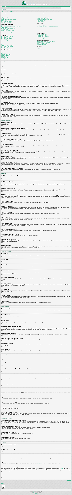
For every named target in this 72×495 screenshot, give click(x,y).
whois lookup (61, 468)
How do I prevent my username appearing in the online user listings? (11, 26)
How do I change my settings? (5, 25)
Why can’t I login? (3, 18)
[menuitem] (67, 6)
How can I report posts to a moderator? (6, 44)
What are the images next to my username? (7, 30)
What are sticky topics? (4, 56)
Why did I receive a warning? (5, 43)
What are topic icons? (4, 58)
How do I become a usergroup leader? (42, 18)
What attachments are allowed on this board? (43, 47)
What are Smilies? (3, 52)
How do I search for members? (41, 37)
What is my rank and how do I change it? (7, 32)
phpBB (20, 146)
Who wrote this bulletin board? (41, 52)
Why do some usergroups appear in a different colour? (44, 19)
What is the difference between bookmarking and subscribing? (46, 41)
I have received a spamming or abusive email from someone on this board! (47, 26)
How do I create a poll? (4, 39)
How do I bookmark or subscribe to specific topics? (44, 42)
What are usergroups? (40, 16)
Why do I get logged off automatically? (6, 21)
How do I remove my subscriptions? (42, 44)
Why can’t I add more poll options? (6, 40)
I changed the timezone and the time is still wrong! (8, 28)
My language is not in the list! (5, 29)
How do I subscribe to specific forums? (42, 43)
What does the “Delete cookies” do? (6, 22)
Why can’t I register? (4, 16)
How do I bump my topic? (4, 47)
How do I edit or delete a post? (5, 37)
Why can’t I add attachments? (5, 42)
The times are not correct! (4, 27)
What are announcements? (5, 55)
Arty (33, 492)
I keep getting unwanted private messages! (43, 25)
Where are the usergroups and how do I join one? (44, 17)
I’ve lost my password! (4, 20)
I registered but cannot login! (5, 17)
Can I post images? (4, 53)
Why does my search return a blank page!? (43, 36)
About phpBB (63, 458)
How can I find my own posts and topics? (42, 38)
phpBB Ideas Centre (40, 463)
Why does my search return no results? (42, 35)
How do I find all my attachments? (41, 48)
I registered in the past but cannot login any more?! (8, 19)
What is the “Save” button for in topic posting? (7, 45)
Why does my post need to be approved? (7, 46)
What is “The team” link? (40, 21)
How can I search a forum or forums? (42, 34)
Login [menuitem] (69, 6)
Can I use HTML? (3, 51)
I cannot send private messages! (41, 24)
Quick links (1, 6)
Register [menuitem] (70, 6)
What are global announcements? (6, 54)
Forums (5, 6)
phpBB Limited (25, 458)
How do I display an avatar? (5, 31)
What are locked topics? (4, 57)
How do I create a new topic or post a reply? (7, 36)
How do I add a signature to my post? (6, 38)
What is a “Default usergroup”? (41, 20)
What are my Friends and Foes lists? (42, 30)
